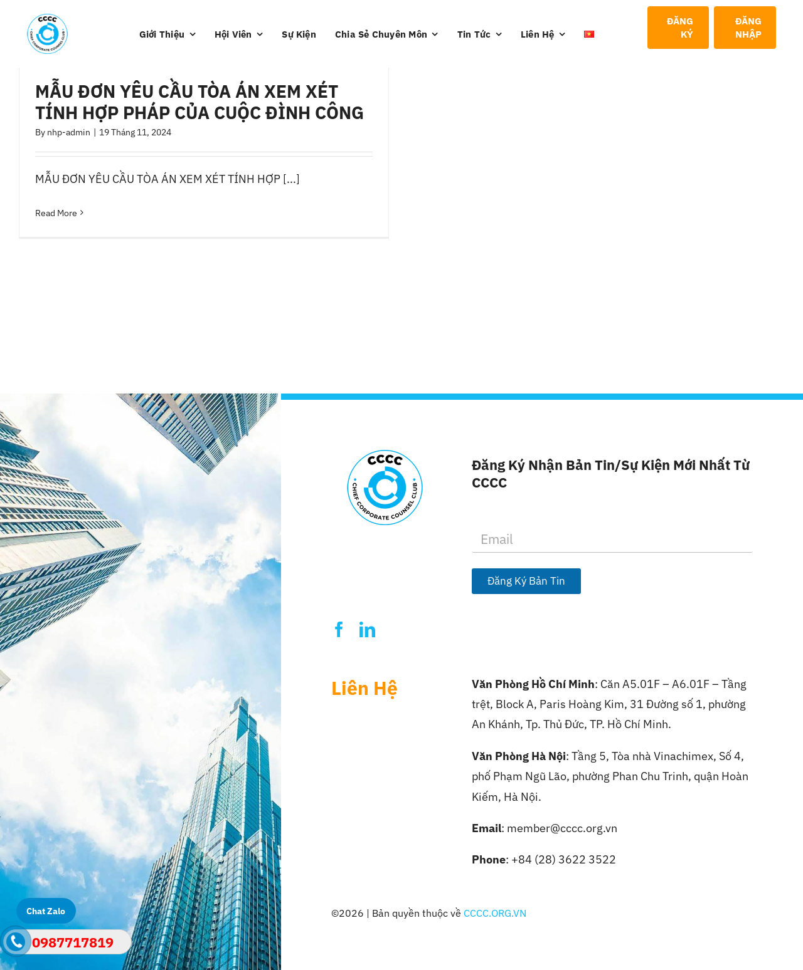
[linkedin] (367, 629)
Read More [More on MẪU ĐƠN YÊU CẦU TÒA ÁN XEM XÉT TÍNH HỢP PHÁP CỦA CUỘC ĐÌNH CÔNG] (56, 213)
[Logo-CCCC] (48, 19)
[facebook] (339, 629)
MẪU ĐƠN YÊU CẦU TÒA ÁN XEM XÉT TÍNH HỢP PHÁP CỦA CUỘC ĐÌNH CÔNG (199, 102)
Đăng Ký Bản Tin (526, 581)
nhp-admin (68, 132)
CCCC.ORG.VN (495, 913)
